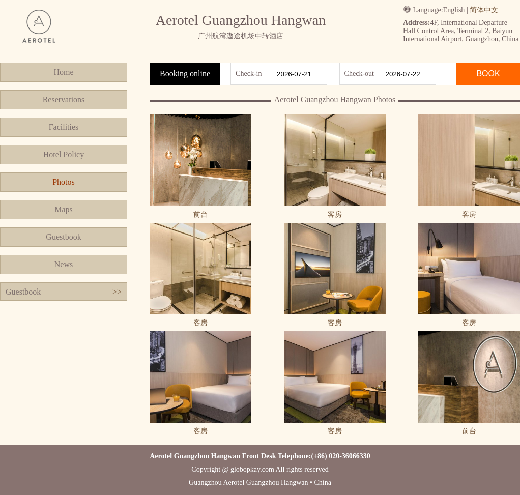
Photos (63, 182)
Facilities (64, 127)
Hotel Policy (63, 154)
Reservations (64, 99)
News (63, 264)
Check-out (359, 73)
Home (63, 72)
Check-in (249, 73)
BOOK (488, 73)
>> (117, 291)
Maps (63, 209)
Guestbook (63, 236)
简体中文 (484, 10)
